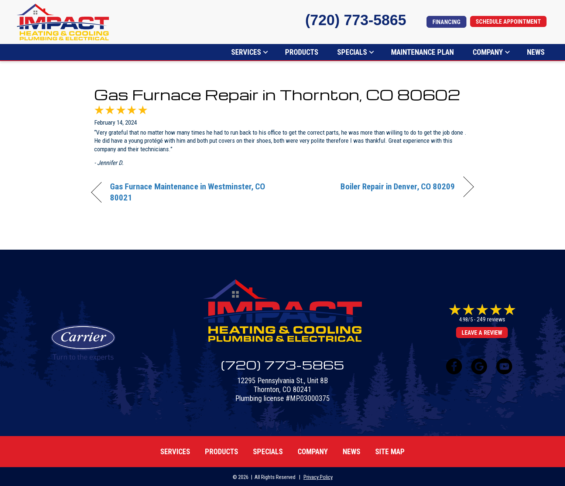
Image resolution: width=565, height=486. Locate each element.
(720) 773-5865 (355, 20)
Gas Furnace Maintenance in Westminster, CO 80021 (188, 192)
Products (301, 52)
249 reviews (491, 319)
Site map (390, 451)
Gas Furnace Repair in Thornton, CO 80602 (277, 94)
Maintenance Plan (422, 52)
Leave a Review (482, 333)
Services (246, 52)
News (536, 52)
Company (488, 52)
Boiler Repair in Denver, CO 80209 (397, 187)
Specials (352, 52)
